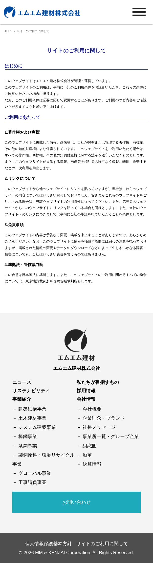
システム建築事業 (37, 427)
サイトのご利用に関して (102, 543)
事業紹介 (21, 399)
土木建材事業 (32, 418)
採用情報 (86, 390)
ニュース (21, 382)
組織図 (90, 445)
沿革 (87, 455)
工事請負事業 (32, 482)
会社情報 (86, 399)
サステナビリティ (31, 390)
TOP (8, 31)
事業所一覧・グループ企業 (111, 436)
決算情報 (92, 464)
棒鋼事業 (27, 436)
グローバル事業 (34, 473)
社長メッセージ (99, 427)
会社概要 (92, 409)
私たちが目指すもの (98, 382)
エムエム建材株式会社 (76, 368)
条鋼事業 (27, 445)
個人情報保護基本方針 (48, 543)
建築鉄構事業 (32, 409)
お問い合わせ (77, 502)
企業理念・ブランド (104, 418)
